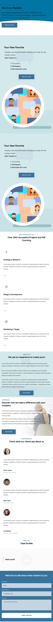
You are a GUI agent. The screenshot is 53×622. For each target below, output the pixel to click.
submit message (26, 603)
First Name (4, 569)
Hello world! (10, 547)
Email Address (5, 577)
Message (4, 585)
